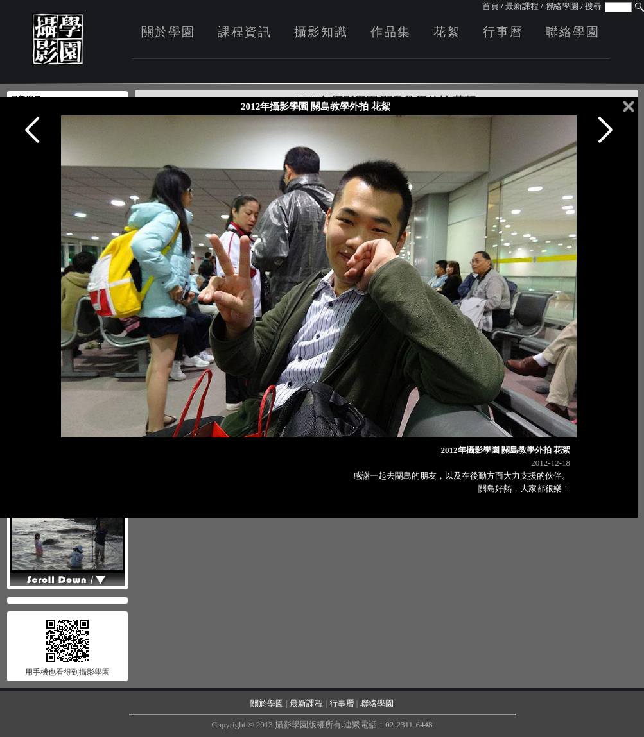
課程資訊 (245, 31)
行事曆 (503, 31)
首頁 (490, 6)
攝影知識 (321, 31)
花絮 (446, 31)
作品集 (390, 31)
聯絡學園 (562, 6)
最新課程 (522, 6)
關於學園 (168, 31)
